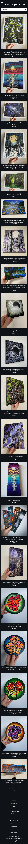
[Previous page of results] (14, 787)
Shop (14, 806)
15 (14, 790)
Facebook (14, 823)
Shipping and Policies (14, 811)
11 (19, 789)
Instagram (14, 826)
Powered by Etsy (14, 841)
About (14, 809)
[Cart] (26, 2)
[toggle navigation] (2, 2)
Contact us (14, 813)
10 (17, 789)
